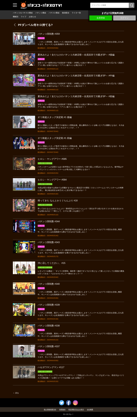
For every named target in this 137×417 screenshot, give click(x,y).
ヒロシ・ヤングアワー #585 (52, 159)
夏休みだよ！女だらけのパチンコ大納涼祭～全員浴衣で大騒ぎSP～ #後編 (76, 54)
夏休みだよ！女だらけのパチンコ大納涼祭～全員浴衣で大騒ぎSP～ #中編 (76, 75)
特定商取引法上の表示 (76, 409)
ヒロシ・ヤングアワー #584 (52, 179)
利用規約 (62, 409)
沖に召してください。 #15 (51, 263)
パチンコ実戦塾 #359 (49, 34)
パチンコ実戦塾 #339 (49, 305)
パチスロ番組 (54, 13)
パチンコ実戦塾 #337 (49, 346)
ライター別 (76, 13)
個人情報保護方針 (50, 409)
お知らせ (32, 17)
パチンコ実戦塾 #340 (49, 284)
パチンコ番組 (40, 13)
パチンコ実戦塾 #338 (49, 325)
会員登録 (101, 18)
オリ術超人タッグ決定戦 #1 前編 (55, 138)
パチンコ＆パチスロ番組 (23, 13)
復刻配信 (65, 13)
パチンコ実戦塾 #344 (49, 221)
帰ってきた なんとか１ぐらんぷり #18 (58, 200)
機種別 (15, 17)
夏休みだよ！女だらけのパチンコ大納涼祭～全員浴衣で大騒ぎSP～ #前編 (76, 96)
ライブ (23, 17)
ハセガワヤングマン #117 (51, 367)
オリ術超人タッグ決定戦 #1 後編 (55, 117)
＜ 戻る (16, 393)
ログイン (124, 18)
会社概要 (90, 409)
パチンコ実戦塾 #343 (49, 242)
